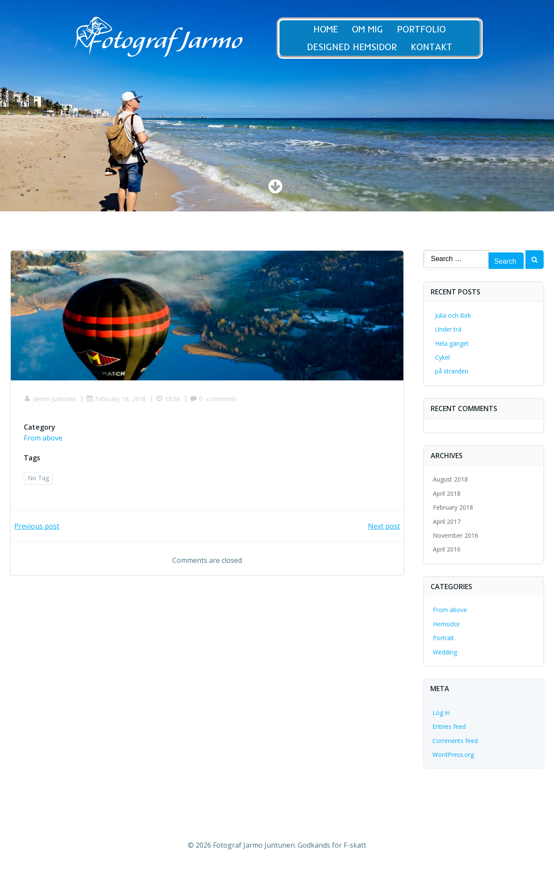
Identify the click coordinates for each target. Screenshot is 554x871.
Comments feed (455, 741)
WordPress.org (453, 754)
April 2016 (447, 549)
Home (333, 29)
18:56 (168, 399)
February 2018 (453, 507)
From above (43, 438)
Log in (441, 712)
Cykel (442, 357)
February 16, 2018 (116, 399)
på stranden (451, 371)
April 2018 (447, 493)
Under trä (448, 329)
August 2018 (450, 479)
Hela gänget (452, 343)
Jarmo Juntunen (50, 399)
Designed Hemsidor (360, 46)
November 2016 (455, 535)
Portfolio (429, 29)
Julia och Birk (453, 315)
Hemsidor (446, 624)
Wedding (445, 652)
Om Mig (375, 29)
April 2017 (447, 521)
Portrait (443, 638)
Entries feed (449, 726)
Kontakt (439, 46)
